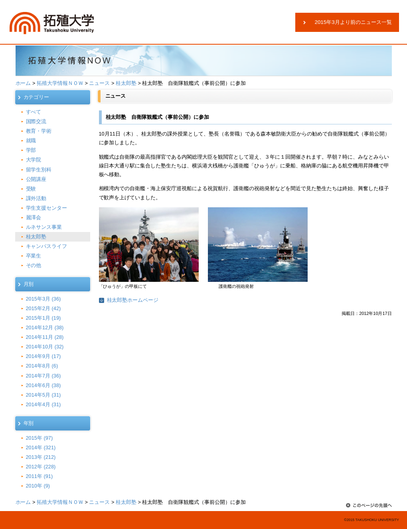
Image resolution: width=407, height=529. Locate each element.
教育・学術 (39, 131)
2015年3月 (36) (43, 299)
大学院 (33, 160)
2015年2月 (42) (43, 308)
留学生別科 (39, 170)
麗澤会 (33, 217)
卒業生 (33, 256)
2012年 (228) (41, 467)
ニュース (99, 83)
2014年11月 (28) (45, 337)
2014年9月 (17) (43, 356)
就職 (31, 141)
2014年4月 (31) (43, 404)
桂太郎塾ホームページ (133, 300)
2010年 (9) (38, 486)
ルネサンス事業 (44, 227)
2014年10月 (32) (45, 347)
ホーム (23, 83)
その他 (33, 265)
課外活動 (36, 198)
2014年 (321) (41, 447)
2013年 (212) (41, 457)
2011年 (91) (39, 476)
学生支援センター (46, 208)
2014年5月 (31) (43, 395)
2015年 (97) (39, 438)
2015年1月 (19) (43, 318)
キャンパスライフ (46, 246)
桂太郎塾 (126, 83)
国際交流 (36, 121)
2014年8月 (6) (42, 366)
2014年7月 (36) (43, 376)
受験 (31, 189)
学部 (31, 150)
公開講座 (36, 179)
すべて (33, 112)
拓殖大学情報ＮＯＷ (60, 83)
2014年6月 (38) (43, 385)
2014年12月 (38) (45, 327)
